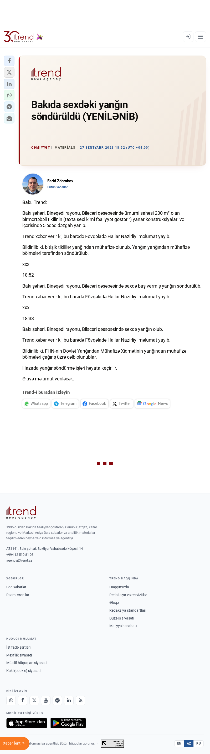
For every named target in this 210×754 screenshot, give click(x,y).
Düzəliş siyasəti (121, 618)
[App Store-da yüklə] (26, 723)
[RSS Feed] (80, 700)
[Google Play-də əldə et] (68, 723)
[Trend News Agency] (21, 512)
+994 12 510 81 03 (19, 555)
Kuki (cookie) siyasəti (23, 671)
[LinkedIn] (69, 700)
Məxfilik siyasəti (19, 655)
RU (198, 743)
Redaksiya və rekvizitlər (128, 595)
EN (179, 743)
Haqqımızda (119, 587)
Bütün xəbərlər (57, 187)
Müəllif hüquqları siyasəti (26, 663)
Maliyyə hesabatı (123, 626)
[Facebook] (22, 700)
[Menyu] (200, 36)
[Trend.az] (23, 36)
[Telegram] (57, 700)
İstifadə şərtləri (18, 647)
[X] (34, 700)
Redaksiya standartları (127, 610)
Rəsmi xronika (17, 595)
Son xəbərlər (16, 587)
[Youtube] (45, 700)
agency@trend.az (19, 560)
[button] (9, 61)
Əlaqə (114, 602)
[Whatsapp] (11, 700)
